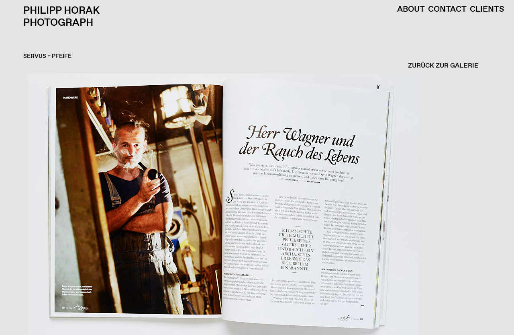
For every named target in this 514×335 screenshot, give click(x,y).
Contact (447, 9)
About (411, 9)
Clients (487, 9)
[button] (255, 204)
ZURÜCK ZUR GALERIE (443, 66)
